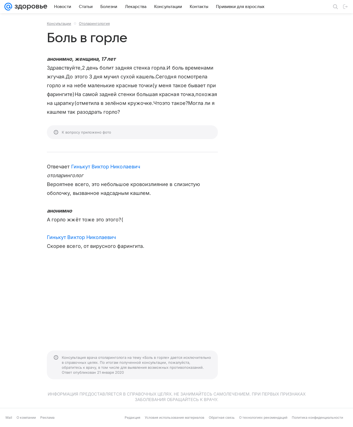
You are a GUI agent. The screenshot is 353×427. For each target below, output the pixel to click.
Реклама (47, 417)
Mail (9, 417)
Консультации (59, 23)
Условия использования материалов (174, 417)
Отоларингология (94, 23)
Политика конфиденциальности (317, 417)
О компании (26, 417)
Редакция (132, 417)
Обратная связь (222, 417)
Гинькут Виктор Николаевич (105, 166)
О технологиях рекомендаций (263, 417)
